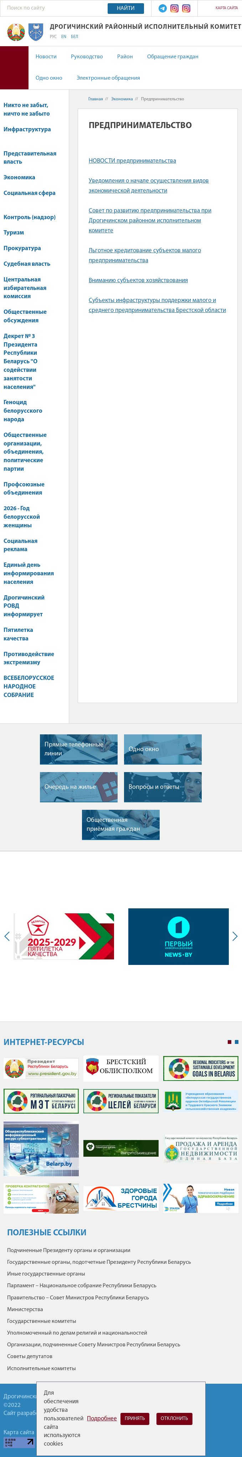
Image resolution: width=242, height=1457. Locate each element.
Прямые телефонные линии (74, 749)
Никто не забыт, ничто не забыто (27, 109)
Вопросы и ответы (154, 787)
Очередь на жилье (70, 787)
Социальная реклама (20, 545)
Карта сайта (227, 8)
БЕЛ (74, 37)
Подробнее (102, 1419)
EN (63, 37)
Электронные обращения (108, 78)
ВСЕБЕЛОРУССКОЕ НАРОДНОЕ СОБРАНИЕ (29, 686)
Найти (126, 8)
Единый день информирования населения (29, 573)
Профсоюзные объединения (24, 489)
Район (125, 57)
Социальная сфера (30, 197)
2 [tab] (236, 1042)
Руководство (87, 57)
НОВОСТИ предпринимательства (132, 161)
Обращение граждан (173, 57)
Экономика (23, 178)
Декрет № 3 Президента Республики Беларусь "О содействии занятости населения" (20, 361)
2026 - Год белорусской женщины (22, 517)
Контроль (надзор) (30, 218)
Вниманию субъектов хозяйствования (138, 281)
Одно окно (49, 78)
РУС (53, 37)
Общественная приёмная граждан (113, 825)
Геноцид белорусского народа (23, 411)
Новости (46, 57)
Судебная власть (27, 264)
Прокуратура (26, 249)
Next (233, 936)
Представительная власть (30, 158)
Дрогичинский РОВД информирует (24, 606)
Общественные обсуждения (25, 316)
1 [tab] (229, 1042)
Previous (8, 936)
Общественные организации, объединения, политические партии (25, 452)
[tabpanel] (121, 1137)
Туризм (17, 233)
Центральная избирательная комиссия (25, 288)
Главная (95, 99)
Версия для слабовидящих (14, 67)
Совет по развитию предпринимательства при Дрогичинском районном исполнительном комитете (150, 221)
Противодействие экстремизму (29, 658)
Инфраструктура (27, 133)
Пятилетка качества (18, 634)
